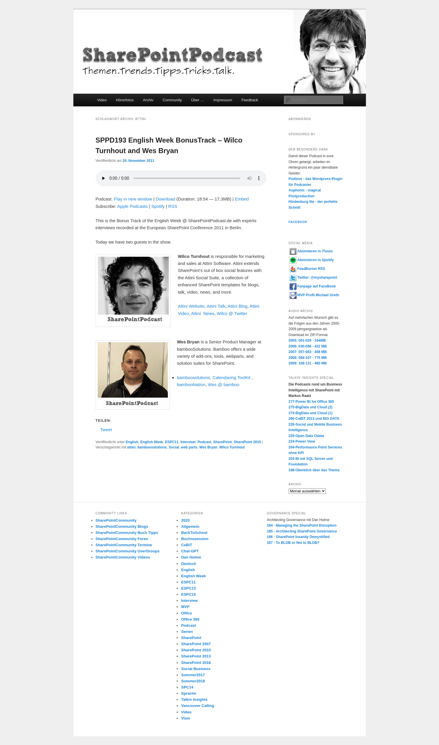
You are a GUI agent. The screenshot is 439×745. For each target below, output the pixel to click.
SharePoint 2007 (196, 644)
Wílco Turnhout (232, 447)
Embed (242, 198)
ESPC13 (188, 588)
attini (131, 447)
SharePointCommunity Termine (124, 545)
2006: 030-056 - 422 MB (308, 346)
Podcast (204, 442)
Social (174, 447)
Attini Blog (237, 306)
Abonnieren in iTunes (311, 251)
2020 (185, 520)
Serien (187, 631)
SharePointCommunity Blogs (122, 526)
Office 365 (190, 619)
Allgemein (190, 526)
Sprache (188, 693)
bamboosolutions (193, 377)
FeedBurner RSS (307, 269)
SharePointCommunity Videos (123, 557)
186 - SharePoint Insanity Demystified (298, 537)
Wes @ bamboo (224, 384)
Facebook (298, 222)
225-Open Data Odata (306, 436)
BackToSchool (194, 532)
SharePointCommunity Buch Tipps (127, 532)
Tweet (106, 429)
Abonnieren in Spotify (312, 260)
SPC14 (187, 687)
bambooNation (191, 384)
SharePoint (222, 442)
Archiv (148, 100)
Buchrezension (194, 539)
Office (186, 613)
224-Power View (302, 441)
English (132, 442)
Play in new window (133, 198)
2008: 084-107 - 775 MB (308, 358)
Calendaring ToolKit (232, 377)
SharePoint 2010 (247, 442)
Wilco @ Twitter (232, 313)
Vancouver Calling (197, 705)
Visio (185, 718)
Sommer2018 (193, 681)
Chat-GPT (190, 551)
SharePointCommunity (116, 520)
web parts (189, 447)
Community (172, 100)
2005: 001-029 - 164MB (307, 340)
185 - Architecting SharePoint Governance (302, 531)
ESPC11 (171, 442)
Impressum (223, 100)
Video (102, 100)
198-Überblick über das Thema (314, 470)
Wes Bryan (208, 447)
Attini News (202, 313)
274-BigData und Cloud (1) (311, 413)
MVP (185, 606)
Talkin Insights (194, 699)
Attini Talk (216, 306)
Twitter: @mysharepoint (313, 277)
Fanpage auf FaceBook (313, 286)
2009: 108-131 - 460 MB (308, 363)
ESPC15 (188, 594)
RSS (172, 206)
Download (165, 198)
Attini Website (191, 306)
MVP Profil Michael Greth (314, 295)
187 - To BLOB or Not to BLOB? (293, 543)
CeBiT (186, 545)
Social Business (195, 669)
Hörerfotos (125, 100)
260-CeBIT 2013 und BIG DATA (314, 419)
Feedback (249, 100)
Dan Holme (191, 557)
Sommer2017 (193, 675)
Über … (197, 100)
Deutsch (188, 563)
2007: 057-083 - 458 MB (308, 352)
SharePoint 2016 (196, 662)
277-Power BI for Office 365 (311, 402)
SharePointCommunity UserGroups (128, 551)
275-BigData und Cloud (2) (311, 407)
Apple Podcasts (132, 206)
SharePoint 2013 (196, 656)
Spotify (158, 206)
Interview (188, 442)
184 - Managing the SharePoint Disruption (301, 525)
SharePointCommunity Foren (122, 539)
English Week (151, 442)
